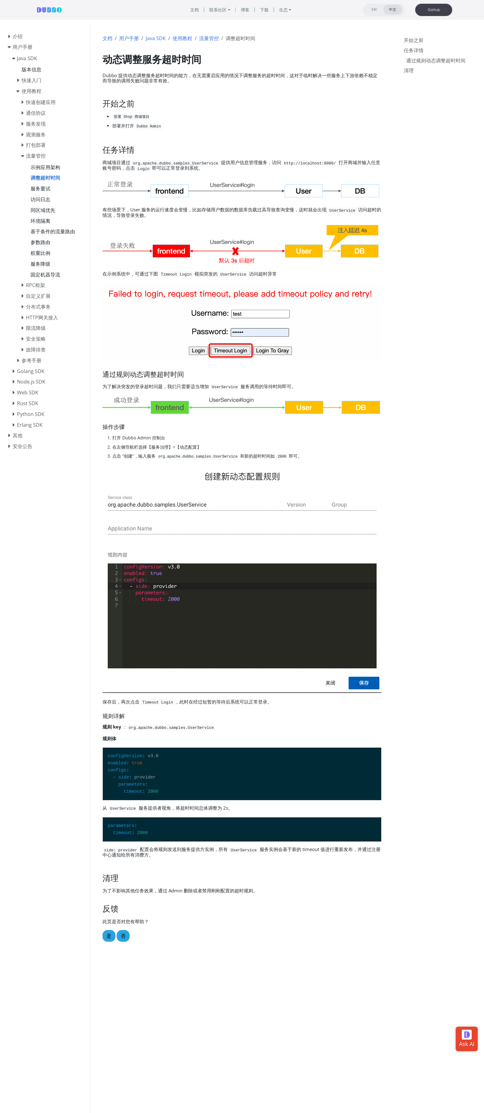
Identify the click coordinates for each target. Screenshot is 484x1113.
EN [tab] (374, 9)
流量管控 (209, 38)
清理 (409, 69)
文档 (107, 38)
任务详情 (414, 49)
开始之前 (414, 39)
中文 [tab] (392, 9)
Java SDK (156, 38)
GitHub (434, 9)
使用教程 (182, 38)
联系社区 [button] (217, 9)
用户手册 (129, 38)
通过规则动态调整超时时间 (435, 59)
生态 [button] (286, 9)
